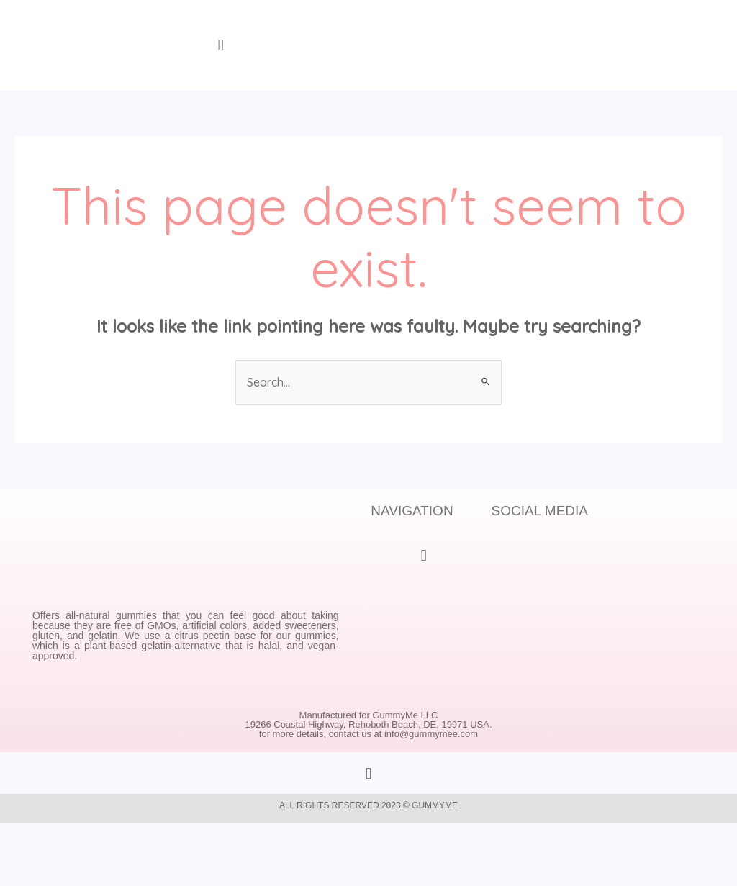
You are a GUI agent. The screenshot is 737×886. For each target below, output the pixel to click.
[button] (220, 44)
